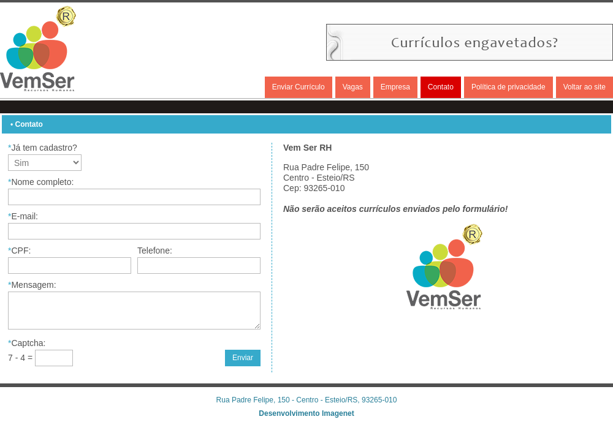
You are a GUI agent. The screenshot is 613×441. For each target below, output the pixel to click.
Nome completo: (41, 182)
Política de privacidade (508, 87)
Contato (441, 87)
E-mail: (23, 216)
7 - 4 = (21, 358)
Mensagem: (32, 285)
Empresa (395, 87)
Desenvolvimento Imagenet (306, 413)
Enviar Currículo (298, 87)
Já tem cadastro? (42, 148)
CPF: (19, 250)
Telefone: (154, 250)
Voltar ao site (584, 87)
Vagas (353, 87)
